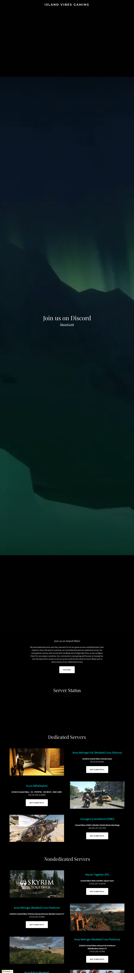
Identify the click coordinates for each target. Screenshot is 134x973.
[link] (67, 5)
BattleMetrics (97, 769)
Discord (67, 670)
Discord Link (67, 324)
